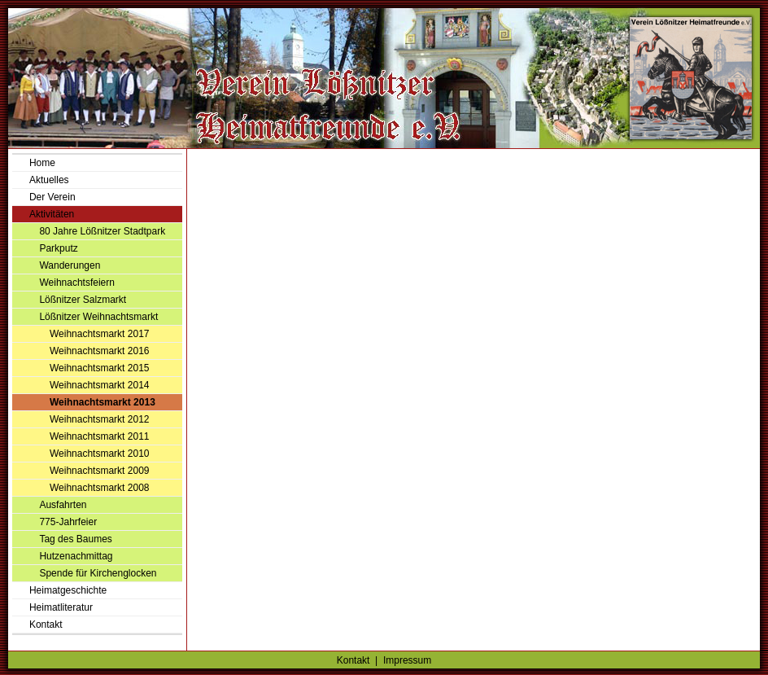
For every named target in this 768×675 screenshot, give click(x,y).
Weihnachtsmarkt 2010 (100, 453)
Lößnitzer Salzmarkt (82, 299)
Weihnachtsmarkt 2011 (100, 436)
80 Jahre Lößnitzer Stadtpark (102, 231)
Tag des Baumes (75, 539)
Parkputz (58, 248)
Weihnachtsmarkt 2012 (100, 419)
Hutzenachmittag (75, 556)
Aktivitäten (51, 214)
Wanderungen (69, 265)
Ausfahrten (62, 505)
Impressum (407, 660)
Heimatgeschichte (68, 590)
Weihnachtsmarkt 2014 (100, 385)
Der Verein (52, 197)
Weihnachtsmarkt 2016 (100, 351)
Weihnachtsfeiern (77, 282)
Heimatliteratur (61, 607)
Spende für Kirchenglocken (97, 573)
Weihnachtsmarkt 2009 (100, 470)
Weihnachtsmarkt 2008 (100, 487)
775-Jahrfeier (68, 522)
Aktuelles (49, 180)
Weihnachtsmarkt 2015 (100, 368)
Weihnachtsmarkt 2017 (100, 334)
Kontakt (46, 624)
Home (42, 163)
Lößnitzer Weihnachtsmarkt (98, 316)
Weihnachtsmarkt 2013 (102, 402)
